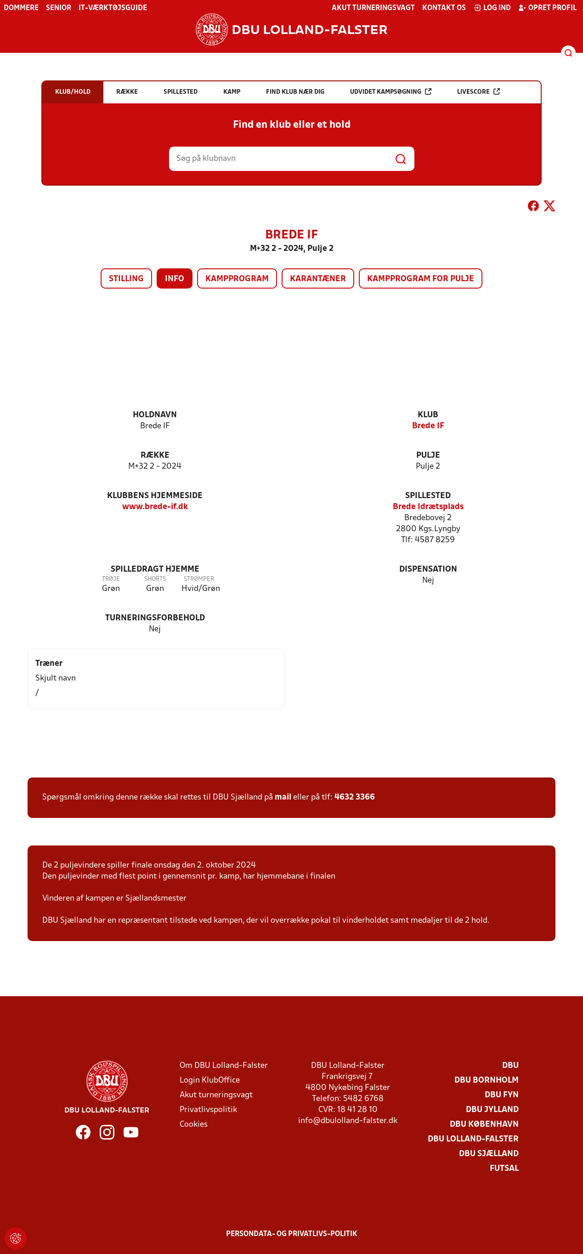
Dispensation (428, 569)
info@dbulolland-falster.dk (347, 1121)
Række (155, 456)
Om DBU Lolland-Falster (224, 1066)
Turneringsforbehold (155, 618)
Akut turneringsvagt (373, 8)
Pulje (428, 456)
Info (174, 279)
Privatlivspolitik (208, 1110)
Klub (428, 415)
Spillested (428, 496)
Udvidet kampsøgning (390, 91)
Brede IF (428, 426)
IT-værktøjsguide (113, 8)
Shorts (155, 579)
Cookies (194, 1125)
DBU (510, 1066)
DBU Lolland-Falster (473, 1139)
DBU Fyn (502, 1095)
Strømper (199, 579)
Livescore (478, 91)
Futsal (504, 1169)
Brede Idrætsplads (428, 507)
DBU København (484, 1125)
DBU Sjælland (489, 1154)
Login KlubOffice (210, 1080)
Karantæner (318, 279)
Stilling (126, 279)
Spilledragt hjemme (155, 569)
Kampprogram (237, 279)
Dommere (21, 8)
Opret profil (547, 8)
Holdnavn (155, 415)
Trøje (111, 579)
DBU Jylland (492, 1110)
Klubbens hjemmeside (155, 496)
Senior (58, 8)
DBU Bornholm (486, 1080)
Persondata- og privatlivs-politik (291, 1234)
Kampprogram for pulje (420, 279)
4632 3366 (354, 797)
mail (283, 797)
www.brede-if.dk (155, 507)
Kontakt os (444, 8)
